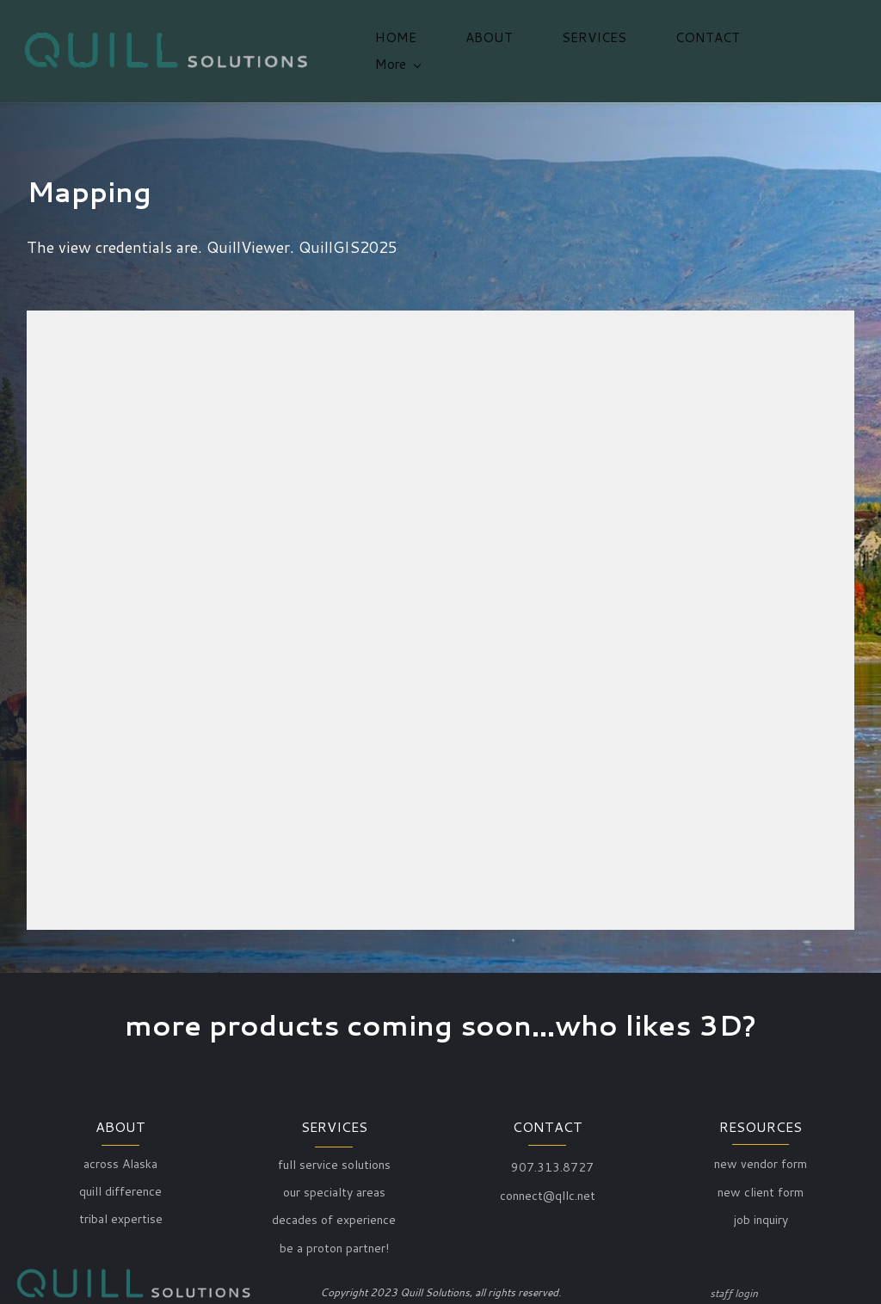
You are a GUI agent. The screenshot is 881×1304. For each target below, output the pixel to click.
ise (155, 1215)
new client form (761, 1187)
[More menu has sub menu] (805, 49)
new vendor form (760, 1159)
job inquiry (761, 1215)
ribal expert (115, 1215)
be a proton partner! (334, 1243)
